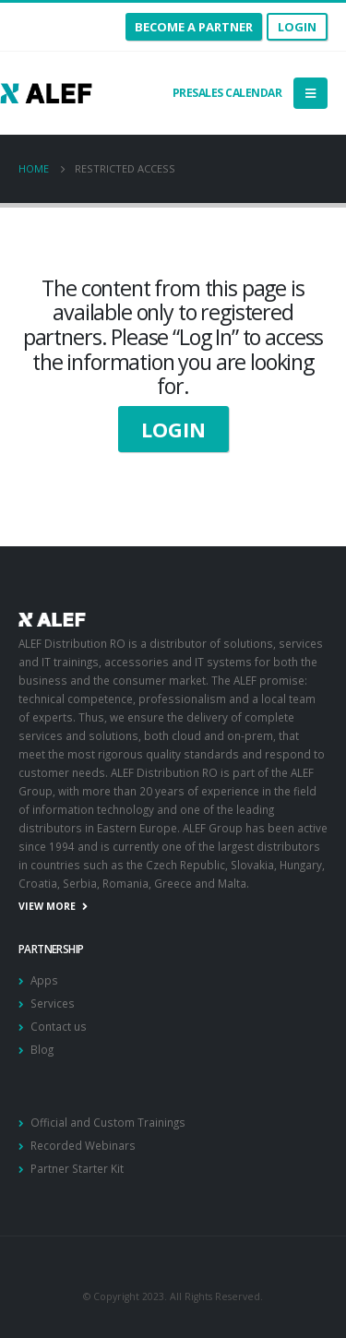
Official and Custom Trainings (107, 1122)
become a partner (194, 26)
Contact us (58, 1026)
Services (52, 1003)
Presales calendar (225, 93)
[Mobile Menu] (310, 93)
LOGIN (173, 429)
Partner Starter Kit (77, 1168)
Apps (44, 980)
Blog (42, 1049)
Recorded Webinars (83, 1145)
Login (297, 26)
